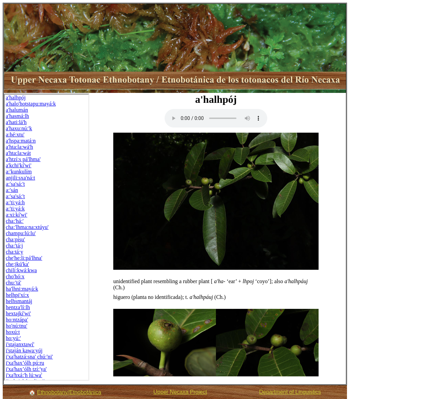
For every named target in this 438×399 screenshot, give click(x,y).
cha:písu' (15, 239)
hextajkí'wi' (18, 313)
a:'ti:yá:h (15, 202)
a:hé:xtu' (15, 134)
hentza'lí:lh (18, 307)
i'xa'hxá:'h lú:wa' (24, 375)
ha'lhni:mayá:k (22, 289)
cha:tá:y (14, 252)
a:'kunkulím (19, 171)
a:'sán (12, 190)
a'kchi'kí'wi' (18, 165)
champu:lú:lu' (21, 233)
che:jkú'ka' (17, 264)
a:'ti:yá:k (15, 208)
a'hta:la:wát (18, 153)
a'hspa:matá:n (21, 141)
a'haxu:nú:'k (19, 128)
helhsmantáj (19, 301)
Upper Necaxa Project (180, 392)
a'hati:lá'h (16, 122)
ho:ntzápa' (17, 320)
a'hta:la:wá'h (19, 147)
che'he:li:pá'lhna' (24, 258)
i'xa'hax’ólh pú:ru (25, 363)
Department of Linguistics (290, 392)
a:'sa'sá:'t (15, 184)
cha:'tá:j (14, 246)
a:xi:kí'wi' (16, 215)
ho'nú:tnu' (16, 326)
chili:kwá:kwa (21, 270)
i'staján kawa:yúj (24, 350)
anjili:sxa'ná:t (20, 178)
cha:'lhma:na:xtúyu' (27, 227)
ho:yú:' (13, 338)
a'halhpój (16, 97)
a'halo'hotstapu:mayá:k (31, 104)
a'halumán (17, 110)
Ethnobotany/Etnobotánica (69, 392)
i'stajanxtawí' (20, 344)
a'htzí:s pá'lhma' (23, 159)
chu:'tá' (13, 283)
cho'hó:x (15, 276)
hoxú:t (13, 332)
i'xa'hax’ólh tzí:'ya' (26, 369)
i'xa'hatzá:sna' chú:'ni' (29, 357)
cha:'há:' (15, 221)
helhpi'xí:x (17, 295)
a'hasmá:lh (17, 116)
